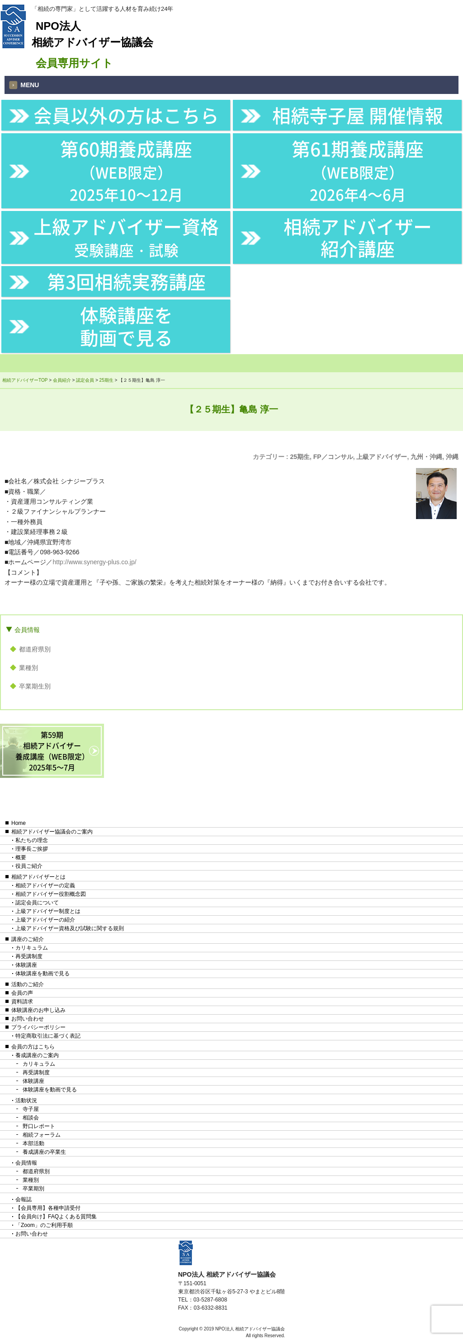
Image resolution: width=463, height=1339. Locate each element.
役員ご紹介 (29, 866)
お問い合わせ (27, 1019)
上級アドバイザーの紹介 (45, 920)
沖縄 (452, 456)
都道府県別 (35, 649)
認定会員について (37, 902)
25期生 (300, 456)
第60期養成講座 (126, 170)
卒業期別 (33, 1188)
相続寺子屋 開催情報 (357, 115)
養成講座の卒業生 (44, 1152)
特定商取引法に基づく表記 (47, 1036)
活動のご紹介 (27, 984)
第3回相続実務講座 (126, 281)
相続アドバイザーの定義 (45, 885)
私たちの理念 (31, 840)
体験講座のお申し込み (38, 1010)
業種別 (28, 667)
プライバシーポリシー (38, 1027)
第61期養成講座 (358, 170)
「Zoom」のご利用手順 (44, 1225)
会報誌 (23, 1199)
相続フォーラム (42, 1135)
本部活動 (33, 1143)
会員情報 (27, 629)
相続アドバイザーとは (38, 877)
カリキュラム (31, 948)
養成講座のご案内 (37, 1055)
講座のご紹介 (27, 939)
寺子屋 (31, 1109)
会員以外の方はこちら (126, 115)
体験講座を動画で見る (126, 326)
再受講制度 (29, 956)
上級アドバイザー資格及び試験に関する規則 (69, 928)
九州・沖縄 (426, 456)
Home (18, 823)
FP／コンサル (333, 456)
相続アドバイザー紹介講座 (357, 237)
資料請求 (22, 1001)
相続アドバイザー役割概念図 (50, 894)
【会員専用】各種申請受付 (47, 1208)
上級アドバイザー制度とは (47, 911)
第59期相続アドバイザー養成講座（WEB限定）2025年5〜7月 (52, 750)
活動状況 (26, 1100)
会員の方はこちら (33, 1047)
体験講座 (26, 965)
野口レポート (39, 1126)
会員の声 (22, 993)
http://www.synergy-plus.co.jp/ (94, 562)
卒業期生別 (35, 686)
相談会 (31, 1117)
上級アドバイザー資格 (126, 236)
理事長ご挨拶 (31, 849)
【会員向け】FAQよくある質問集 (56, 1216)
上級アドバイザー (381, 456)
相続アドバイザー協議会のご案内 (52, 832)
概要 (20, 857)
